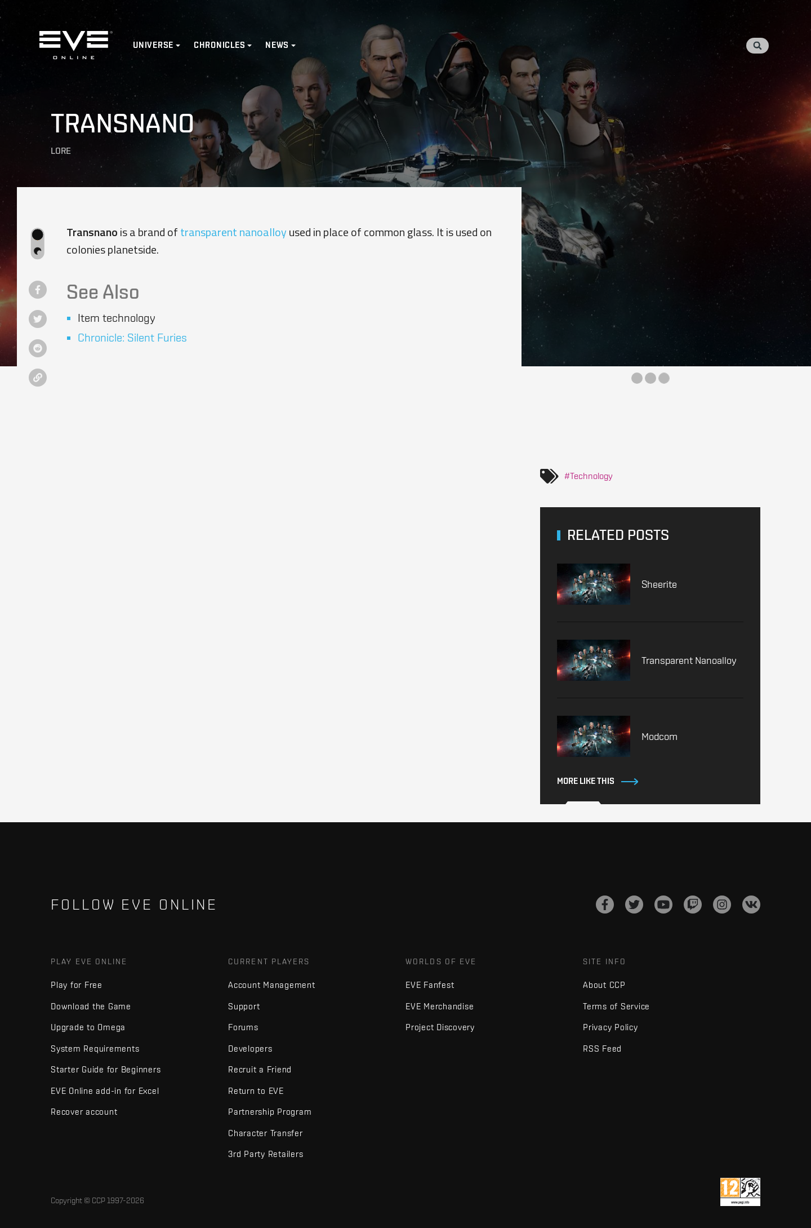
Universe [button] (153, 45)
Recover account (84, 1111)
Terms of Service (616, 1006)
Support (244, 1006)
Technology (591, 476)
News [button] (277, 45)
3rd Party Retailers (265, 1154)
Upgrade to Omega (88, 1027)
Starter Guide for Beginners (106, 1069)
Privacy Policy (610, 1027)
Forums (243, 1027)
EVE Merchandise (440, 1006)
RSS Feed (602, 1048)
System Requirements (95, 1048)
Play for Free (77, 985)
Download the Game (91, 1006)
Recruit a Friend (260, 1069)
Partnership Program (269, 1111)
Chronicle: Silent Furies (132, 337)
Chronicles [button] (220, 45)
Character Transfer (265, 1133)
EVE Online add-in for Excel (105, 1091)
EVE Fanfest (430, 985)
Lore (61, 150)
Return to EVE (256, 1091)
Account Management (271, 985)
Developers (250, 1048)
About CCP (604, 985)
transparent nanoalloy (233, 232)
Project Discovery (440, 1027)
